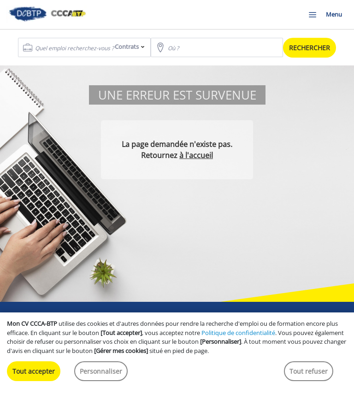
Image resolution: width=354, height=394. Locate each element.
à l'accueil (196, 155)
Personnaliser (101, 371)
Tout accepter (33, 371)
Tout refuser (308, 371)
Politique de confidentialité (238, 333)
